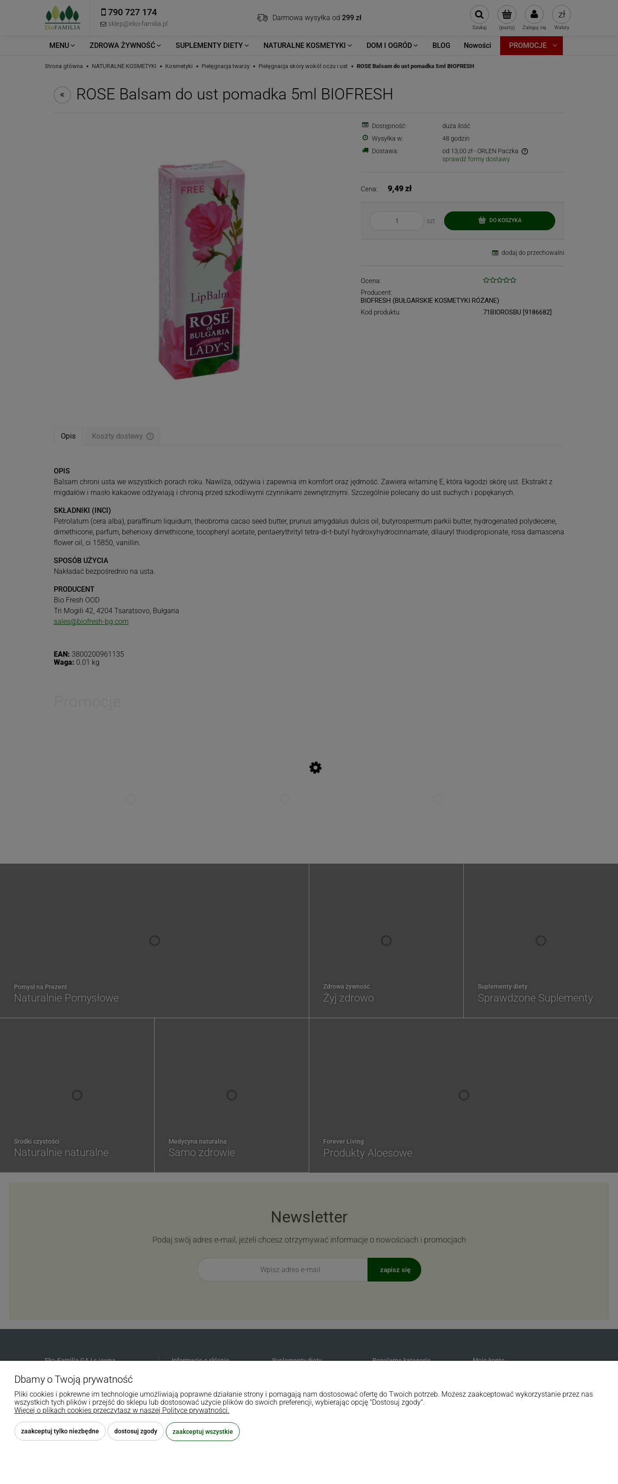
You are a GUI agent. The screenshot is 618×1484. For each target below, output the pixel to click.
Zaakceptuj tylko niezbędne (60, 1431)
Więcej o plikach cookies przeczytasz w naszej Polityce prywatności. (121, 1411)
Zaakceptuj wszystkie (203, 1431)
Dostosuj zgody (135, 1431)
